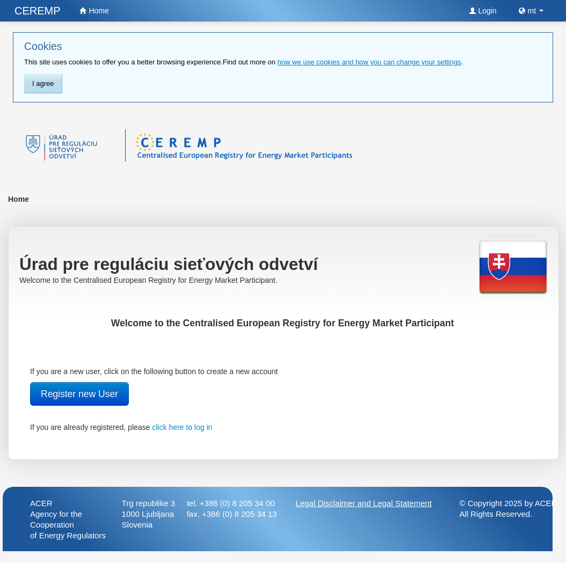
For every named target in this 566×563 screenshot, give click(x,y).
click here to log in (182, 427)
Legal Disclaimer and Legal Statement (364, 503)
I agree (43, 83)
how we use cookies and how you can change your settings (369, 62)
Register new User (79, 394)
